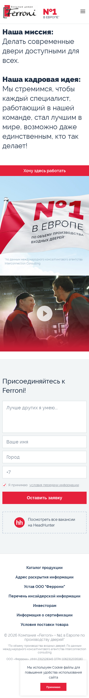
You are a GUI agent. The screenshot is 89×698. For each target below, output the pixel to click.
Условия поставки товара (44, 624)
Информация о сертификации (45, 615)
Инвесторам (44, 605)
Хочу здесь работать (44, 170)
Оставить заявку (44, 497)
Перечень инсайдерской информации (44, 596)
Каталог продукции (44, 567)
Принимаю (53, 687)
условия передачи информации (54, 485)
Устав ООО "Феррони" (44, 586)
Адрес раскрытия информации (44, 577)
